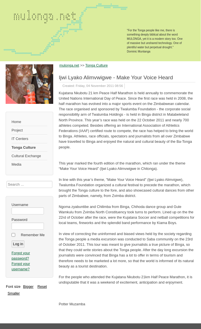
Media (16, 164)
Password (19, 220)
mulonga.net (69, 65)
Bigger (28, 286)
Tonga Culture (24, 147)
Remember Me (33, 235)
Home (16, 122)
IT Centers (20, 139)
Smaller (14, 293)
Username (20, 205)
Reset (42, 286)
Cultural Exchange (26, 156)
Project (17, 130)
